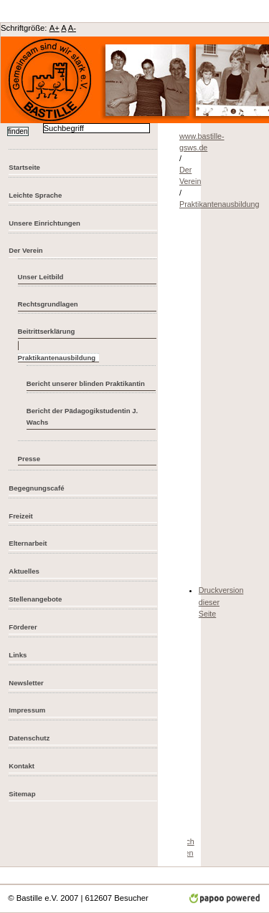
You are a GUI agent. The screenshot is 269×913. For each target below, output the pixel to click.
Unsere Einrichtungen (44, 223)
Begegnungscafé (36, 488)
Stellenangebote (35, 599)
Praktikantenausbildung (219, 204)
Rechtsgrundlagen (48, 304)
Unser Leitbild (41, 277)
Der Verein (25, 250)
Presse (29, 459)
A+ (54, 28)
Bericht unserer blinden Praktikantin (86, 383)
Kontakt (21, 766)
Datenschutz (29, 738)
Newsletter (26, 683)
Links (18, 655)
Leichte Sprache (35, 195)
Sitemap (22, 794)
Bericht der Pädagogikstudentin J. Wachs (82, 417)
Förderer (23, 627)
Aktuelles (24, 571)
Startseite (24, 167)
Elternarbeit (28, 543)
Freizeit (21, 516)
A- (72, 28)
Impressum (27, 710)
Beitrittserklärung (46, 331)
